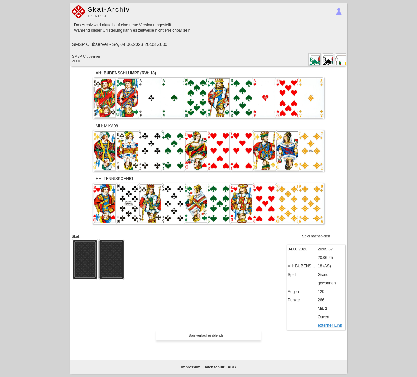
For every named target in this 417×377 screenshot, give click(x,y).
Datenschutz (213, 367)
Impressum (191, 367)
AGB (232, 367)
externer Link (330, 325)
